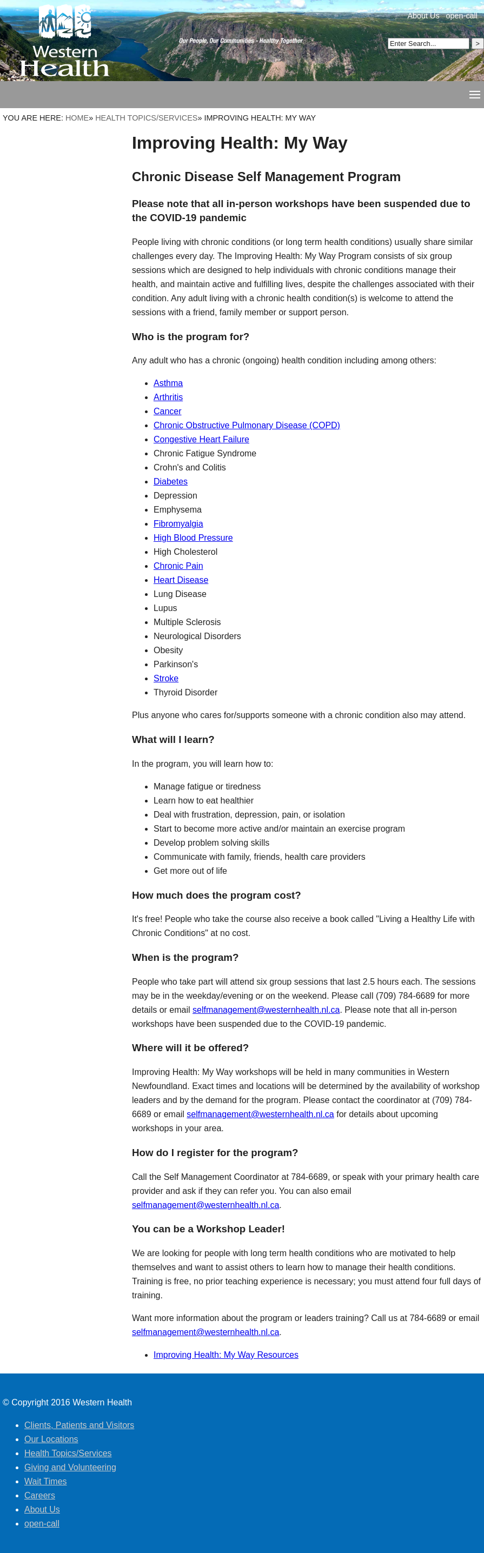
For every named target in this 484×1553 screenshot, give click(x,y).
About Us (423, 15)
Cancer (168, 411)
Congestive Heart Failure (201, 439)
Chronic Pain (178, 565)
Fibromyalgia (178, 523)
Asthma (168, 383)
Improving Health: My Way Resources (226, 1354)
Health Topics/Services (146, 118)
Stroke (166, 678)
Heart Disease (181, 580)
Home (77, 118)
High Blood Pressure (193, 537)
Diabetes (171, 481)
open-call (462, 15)
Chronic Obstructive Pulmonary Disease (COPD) (247, 425)
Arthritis (168, 397)
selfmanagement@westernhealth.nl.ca (266, 1009)
